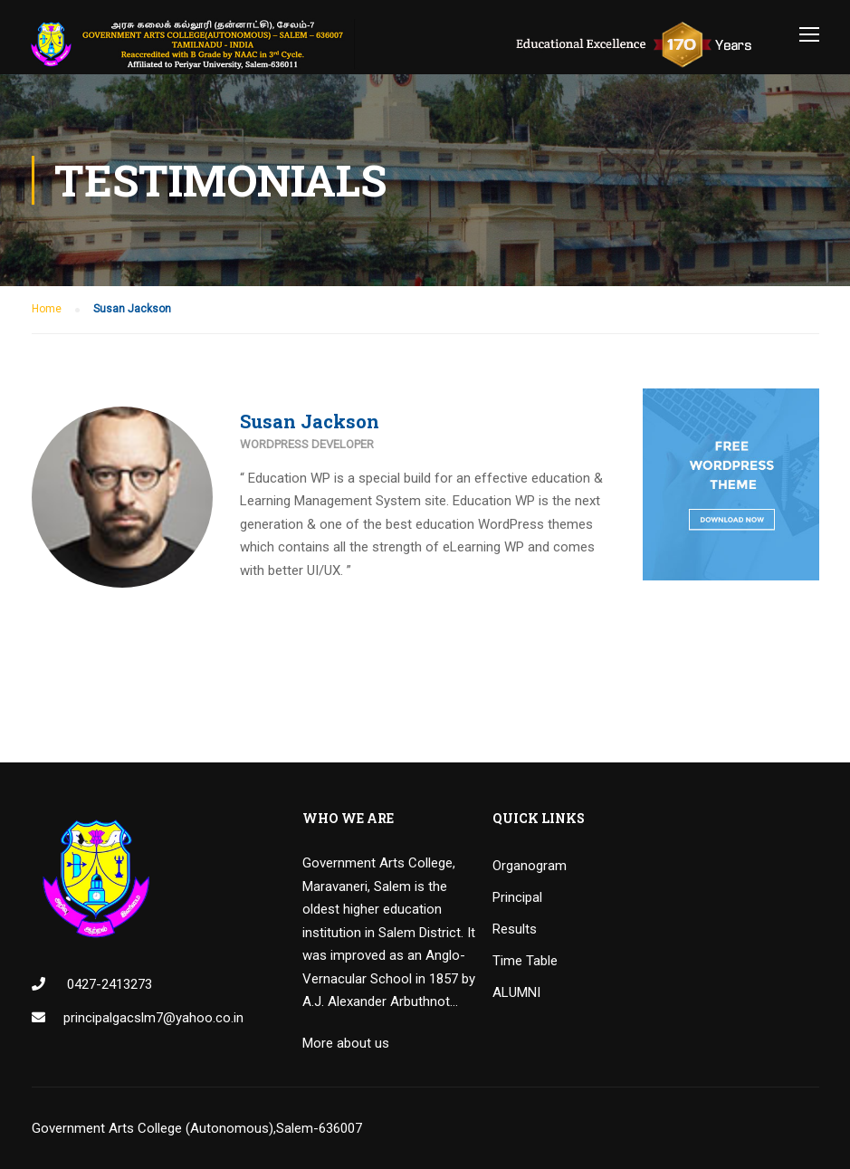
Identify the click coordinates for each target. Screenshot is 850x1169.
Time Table (525, 961)
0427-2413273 (107, 984)
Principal (517, 897)
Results (514, 929)
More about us (345, 1043)
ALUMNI (516, 992)
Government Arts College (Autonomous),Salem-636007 (197, 1128)
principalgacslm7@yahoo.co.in (153, 1018)
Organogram (529, 866)
